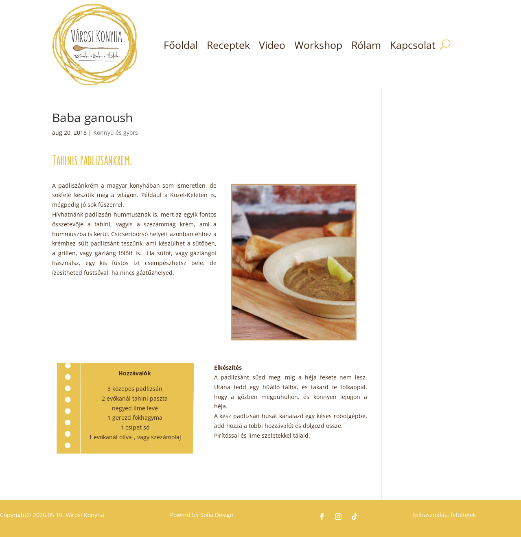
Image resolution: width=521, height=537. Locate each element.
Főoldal (181, 45)
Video (272, 45)
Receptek (228, 45)
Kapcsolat (413, 45)
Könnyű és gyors (115, 132)
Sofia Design (217, 515)
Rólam (366, 45)
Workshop (318, 45)
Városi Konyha (84, 515)
